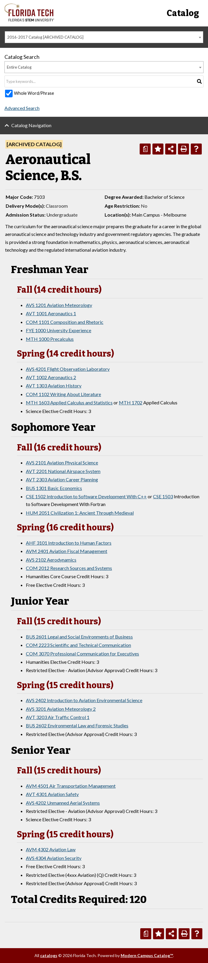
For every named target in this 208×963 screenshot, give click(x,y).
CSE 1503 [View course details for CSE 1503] (163, 496)
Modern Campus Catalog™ (147, 955)
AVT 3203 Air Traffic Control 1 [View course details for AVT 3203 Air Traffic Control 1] (57, 717)
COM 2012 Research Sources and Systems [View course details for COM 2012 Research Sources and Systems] (69, 568)
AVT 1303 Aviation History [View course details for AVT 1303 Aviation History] (53, 385)
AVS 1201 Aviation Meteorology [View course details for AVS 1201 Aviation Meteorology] (59, 305)
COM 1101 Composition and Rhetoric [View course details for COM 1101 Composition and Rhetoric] (64, 322)
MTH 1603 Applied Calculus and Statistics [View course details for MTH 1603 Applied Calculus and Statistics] (69, 402)
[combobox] (104, 37)
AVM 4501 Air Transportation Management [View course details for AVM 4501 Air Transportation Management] (71, 786)
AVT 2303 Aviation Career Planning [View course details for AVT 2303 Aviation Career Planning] (62, 479)
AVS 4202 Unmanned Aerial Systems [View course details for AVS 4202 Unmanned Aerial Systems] (63, 803)
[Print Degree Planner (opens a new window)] (145, 149)
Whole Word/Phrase (34, 93)
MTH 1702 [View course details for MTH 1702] (130, 402)
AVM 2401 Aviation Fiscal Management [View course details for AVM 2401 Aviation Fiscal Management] (66, 551)
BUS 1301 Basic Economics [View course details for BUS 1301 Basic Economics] (54, 488)
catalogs (48, 955)
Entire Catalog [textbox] (19, 67)
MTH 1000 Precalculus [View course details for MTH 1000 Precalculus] (50, 339)
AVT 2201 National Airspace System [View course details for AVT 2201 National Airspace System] (63, 471)
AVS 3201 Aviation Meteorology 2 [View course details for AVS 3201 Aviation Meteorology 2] (61, 709)
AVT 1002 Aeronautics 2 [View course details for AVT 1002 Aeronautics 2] (51, 377)
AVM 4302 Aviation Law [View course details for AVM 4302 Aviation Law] (50, 849)
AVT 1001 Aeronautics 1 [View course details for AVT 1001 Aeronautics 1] (51, 313)
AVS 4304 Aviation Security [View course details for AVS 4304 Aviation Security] (53, 858)
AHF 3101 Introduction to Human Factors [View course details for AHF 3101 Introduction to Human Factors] (68, 543)
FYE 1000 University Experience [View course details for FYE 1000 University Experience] (58, 330)
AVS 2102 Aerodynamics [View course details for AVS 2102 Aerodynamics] (51, 559)
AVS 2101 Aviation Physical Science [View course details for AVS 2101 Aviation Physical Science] (62, 462)
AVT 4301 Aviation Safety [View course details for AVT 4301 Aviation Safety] (52, 794)
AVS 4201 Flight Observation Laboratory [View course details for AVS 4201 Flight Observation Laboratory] (68, 369)
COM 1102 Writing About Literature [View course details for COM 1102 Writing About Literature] (63, 394)
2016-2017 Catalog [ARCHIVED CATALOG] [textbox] (45, 37)
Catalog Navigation (31, 125)
